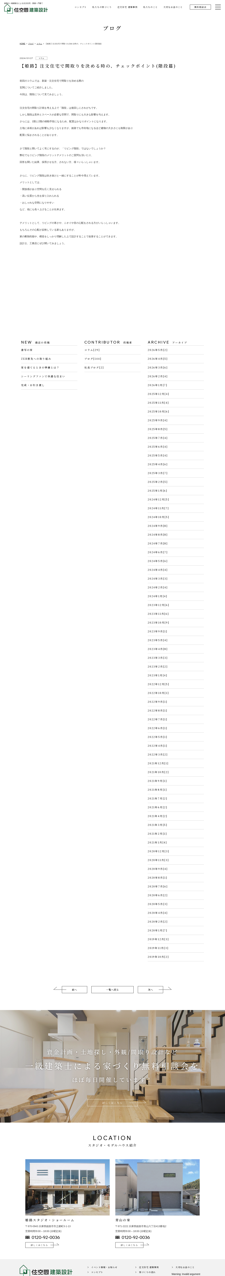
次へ (150, 994)
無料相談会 (200, 6)
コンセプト (81, 6)
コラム (41, 58)
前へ (74, 994)
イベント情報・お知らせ (104, 1271)
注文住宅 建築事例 (127, 6)
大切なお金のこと (173, 6)
